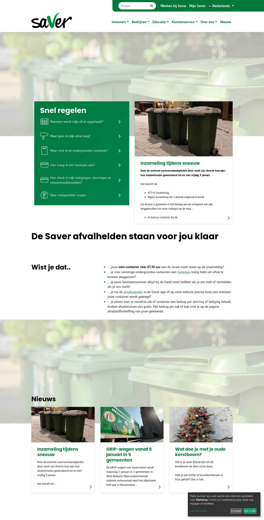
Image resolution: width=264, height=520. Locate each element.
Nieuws (225, 22)
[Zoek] (151, 6)
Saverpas (184, 272)
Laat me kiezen (198, 510)
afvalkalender (133, 292)
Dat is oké (249, 510)
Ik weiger (236, 510)
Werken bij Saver (173, 5)
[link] (184, 162)
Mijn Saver (197, 5)
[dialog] (224, 504)
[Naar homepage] (51, 22)
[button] (221, 6)
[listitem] (81, 121)
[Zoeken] (132, 6)
